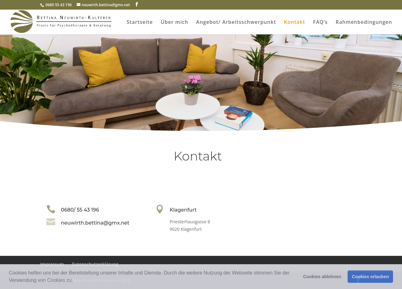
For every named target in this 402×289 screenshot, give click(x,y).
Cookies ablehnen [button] (322, 276)
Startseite (139, 22)
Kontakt (294, 22)
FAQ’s (320, 22)
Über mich (174, 22)
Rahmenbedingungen (364, 22)
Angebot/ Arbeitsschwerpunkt (236, 22)
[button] (75, 281)
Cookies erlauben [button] (370, 276)
